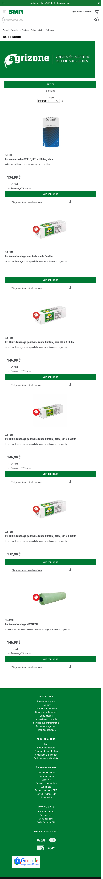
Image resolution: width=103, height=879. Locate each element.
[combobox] (50, 20)
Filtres (50, 84)
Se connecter (46, 815)
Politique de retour (46, 747)
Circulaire (46, 705)
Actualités (46, 786)
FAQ (46, 744)
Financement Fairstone (46, 712)
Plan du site (46, 797)
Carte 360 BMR (46, 818)
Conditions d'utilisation (46, 754)
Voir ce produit (50, 194)
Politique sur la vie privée (46, 758)
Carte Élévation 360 (46, 822)
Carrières (46, 779)
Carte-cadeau (46, 715)
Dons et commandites (46, 783)
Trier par (50, 97)
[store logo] (16, 12)
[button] (27, 202)
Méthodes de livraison (46, 708)
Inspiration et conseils (46, 719)
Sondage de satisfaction (46, 751)
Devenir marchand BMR (46, 790)
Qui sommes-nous (46, 772)
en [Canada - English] (4, 3)
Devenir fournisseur (46, 794)
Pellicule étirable (37, 30)
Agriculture (15, 30)
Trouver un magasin (46, 701)
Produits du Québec (46, 730)
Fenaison (25, 30)
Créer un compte (46, 811)
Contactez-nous (46, 776)
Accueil (6, 30)
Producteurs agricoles (46, 726)
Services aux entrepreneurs (46, 722)
